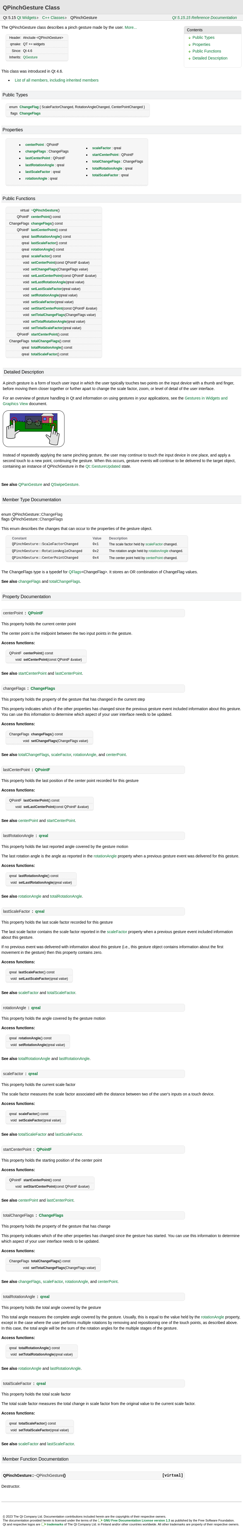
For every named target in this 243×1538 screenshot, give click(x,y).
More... (131, 27)
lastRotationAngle (39, 165)
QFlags (75, 571)
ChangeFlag (29, 107)
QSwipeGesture (64, 484)
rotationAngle (36, 178)
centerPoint (34, 145)
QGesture (30, 57)
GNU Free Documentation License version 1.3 (137, 1519)
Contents (195, 30)
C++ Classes (53, 17)
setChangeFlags (44, 269)
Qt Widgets (26, 17)
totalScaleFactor (105, 175)
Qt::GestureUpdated (103, 466)
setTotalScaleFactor (46, 328)
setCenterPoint (43, 263)
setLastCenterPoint (46, 276)
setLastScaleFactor (46, 289)
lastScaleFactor (37, 172)
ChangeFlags (30, 113)
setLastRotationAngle (48, 282)
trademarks (55, 1523)
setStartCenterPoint (46, 308)
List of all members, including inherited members (56, 80)
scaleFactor (101, 148)
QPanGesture (30, 484)
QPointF (35, 612)
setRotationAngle (45, 295)
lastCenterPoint (37, 158)
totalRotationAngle (107, 168)
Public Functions (207, 51)
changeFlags (35, 151)
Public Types (204, 37)
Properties (201, 44)
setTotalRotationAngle (48, 322)
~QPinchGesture (44, 210)
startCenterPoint (105, 155)
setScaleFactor (43, 302)
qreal (43, 835)
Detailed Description (210, 58)
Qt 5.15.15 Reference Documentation (204, 17)
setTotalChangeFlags (47, 315)
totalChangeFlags (106, 161)
